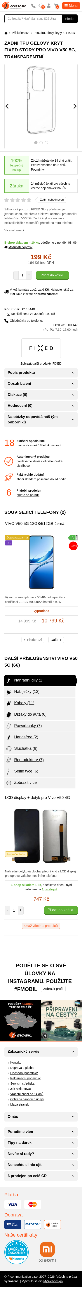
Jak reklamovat (20, 1088)
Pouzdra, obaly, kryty (47, 33)
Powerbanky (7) (23, 726)
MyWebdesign (53, 1281)
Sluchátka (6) (21, 748)
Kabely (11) (19, 703)
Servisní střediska (22, 1083)
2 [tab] (41, 142)
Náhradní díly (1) (24, 680)
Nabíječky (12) (22, 691)
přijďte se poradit (28, 494)
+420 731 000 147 (61, 327)
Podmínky (37, 169)
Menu (71, 5)
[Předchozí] (7, 106)
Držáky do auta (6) (26, 714)
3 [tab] (46, 142)
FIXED (70, 33)
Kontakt (15, 1062)
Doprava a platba (22, 1067)
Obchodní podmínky (24, 1073)
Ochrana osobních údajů (27, 1099)
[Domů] (5, 33)
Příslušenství (20, 33)
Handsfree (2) (21, 737)
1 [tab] (35, 142)
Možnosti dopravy (18, 247)
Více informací (14, 230)
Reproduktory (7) (24, 760)
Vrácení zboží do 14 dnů (26, 1094)
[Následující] (75, 106)
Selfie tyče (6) (21, 771)
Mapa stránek (19, 1104)
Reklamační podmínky (25, 1078)
